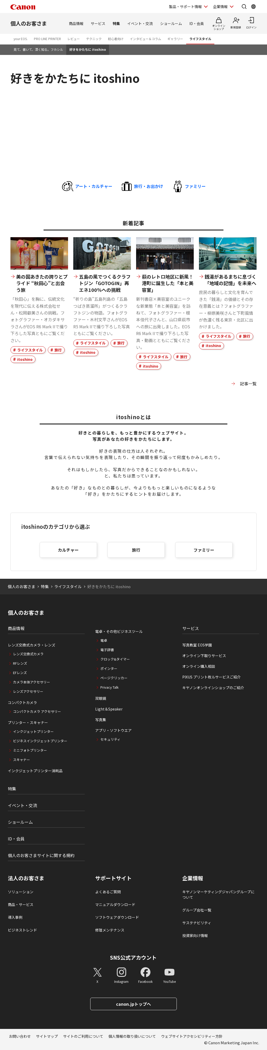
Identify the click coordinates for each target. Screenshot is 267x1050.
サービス (98, 23)
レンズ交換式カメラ (28, 653)
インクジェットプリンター (33, 731)
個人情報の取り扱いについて (132, 1036)
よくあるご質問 (108, 891)
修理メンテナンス (109, 930)
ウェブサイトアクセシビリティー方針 (192, 1036)
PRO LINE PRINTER (47, 38)
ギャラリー (175, 38)
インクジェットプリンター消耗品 (35, 770)
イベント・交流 (140, 23)
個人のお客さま (28, 23)
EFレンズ (20, 672)
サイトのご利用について (83, 1036)
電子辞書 (107, 649)
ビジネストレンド (22, 930)
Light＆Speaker (109, 709)
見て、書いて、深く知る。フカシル (38, 49)
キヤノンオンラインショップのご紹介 (213, 687)
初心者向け (116, 38)
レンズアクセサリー (28, 691)
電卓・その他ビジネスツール (119, 631)
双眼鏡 (100, 698)
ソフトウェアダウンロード (117, 917)
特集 (116, 23)
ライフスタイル (200, 38)
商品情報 (76, 23)
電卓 (103, 640)
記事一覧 (248, 383)
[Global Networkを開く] (253, 6)
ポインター (108, 668)
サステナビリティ (196, 922)
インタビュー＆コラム (145, 38)
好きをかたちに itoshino (87, 49)
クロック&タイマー (115, 659)
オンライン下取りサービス (204, 655)
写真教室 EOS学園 (197, 644)
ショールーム (171, 23)
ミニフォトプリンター (30, 750)
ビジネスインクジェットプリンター (40, 740)
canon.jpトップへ (133, 1004)
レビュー (73, 38)
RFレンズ (20, 663)
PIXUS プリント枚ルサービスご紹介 (211, 677)
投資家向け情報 (195, 935)
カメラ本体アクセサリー (31, 682)
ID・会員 (196, 23)
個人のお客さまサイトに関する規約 (41, 855)
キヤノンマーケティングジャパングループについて (218, 894)
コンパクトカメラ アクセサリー (37, 711)
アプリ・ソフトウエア (113, 730)
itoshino (25, 359)
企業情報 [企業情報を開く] (220, 6)
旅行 (58, 350)
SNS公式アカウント (133, 957)
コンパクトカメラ (22, 702)
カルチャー (68, 550)
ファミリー (203, 550)
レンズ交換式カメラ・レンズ (31, 644)
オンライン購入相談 (198, 666)
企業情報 (192, 878)
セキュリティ (110, 739)
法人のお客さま (26, 878)
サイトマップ (47, 1036)
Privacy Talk (109, 687)
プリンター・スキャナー (28, 722)
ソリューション (20, 891)
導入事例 (15, 917)
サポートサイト (113, 878)
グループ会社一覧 (196, 910)
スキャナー (21, 759)
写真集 (100, 719)
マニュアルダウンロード (115, 904)
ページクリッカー (114, 677)
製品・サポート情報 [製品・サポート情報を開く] (185, 6)
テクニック (94, 38)
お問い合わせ (20, 1036)
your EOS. (21, 38)
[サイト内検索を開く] (244, 6)
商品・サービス (20, 904)
